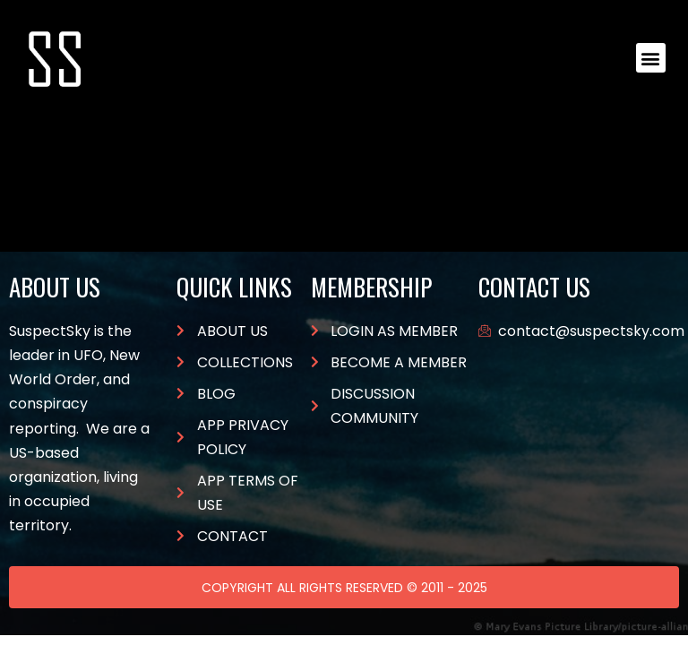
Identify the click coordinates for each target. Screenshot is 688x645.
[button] (651, 58)
